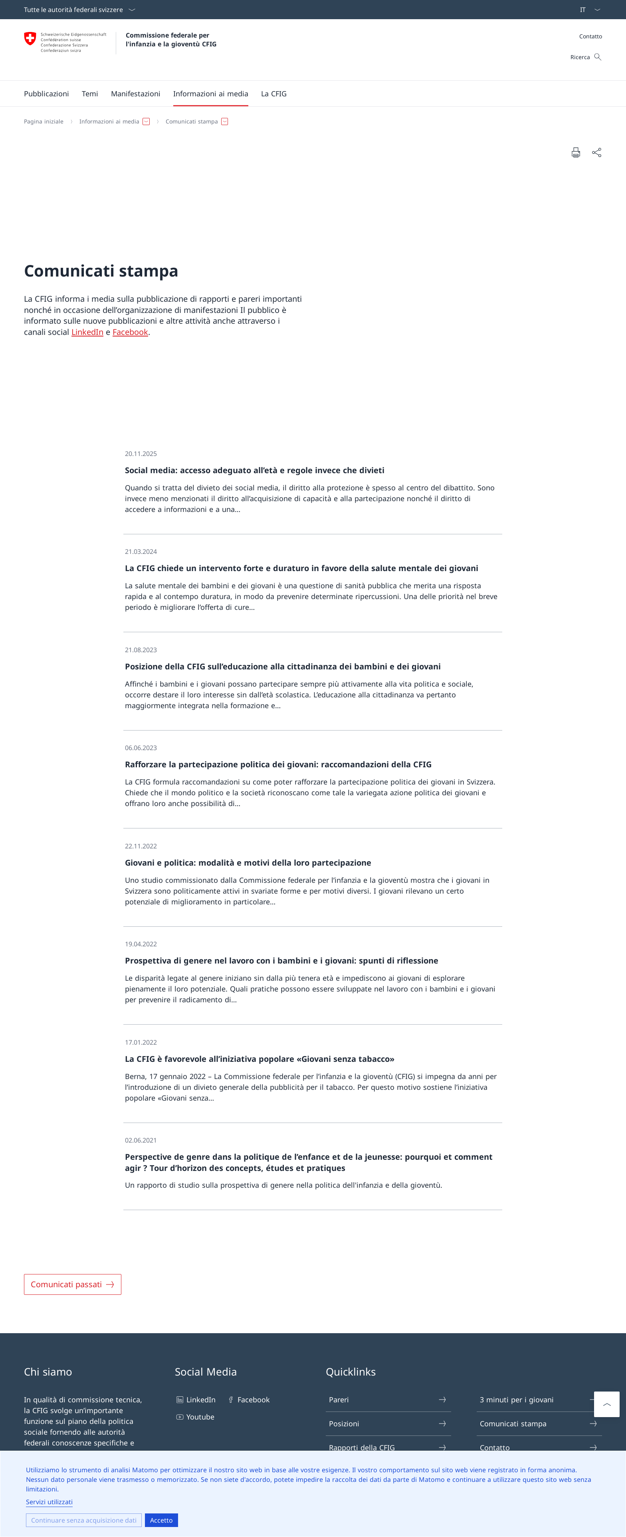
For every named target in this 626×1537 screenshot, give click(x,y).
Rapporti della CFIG (388, 1448)
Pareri (388, 1400)
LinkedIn (87, 332)
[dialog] (313, 1494)
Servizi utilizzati (49, 1501)
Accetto (161, 1520)
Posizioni (388, 1424)
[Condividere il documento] (596, 152)
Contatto (590, 36)
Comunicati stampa (539, 1424)
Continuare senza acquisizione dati (84, 1520)
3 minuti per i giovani (539, 1400)
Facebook (130, 332)
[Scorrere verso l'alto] (607, 1404)
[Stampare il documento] (575, 152)
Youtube (194, 1417)
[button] (46, 93)
